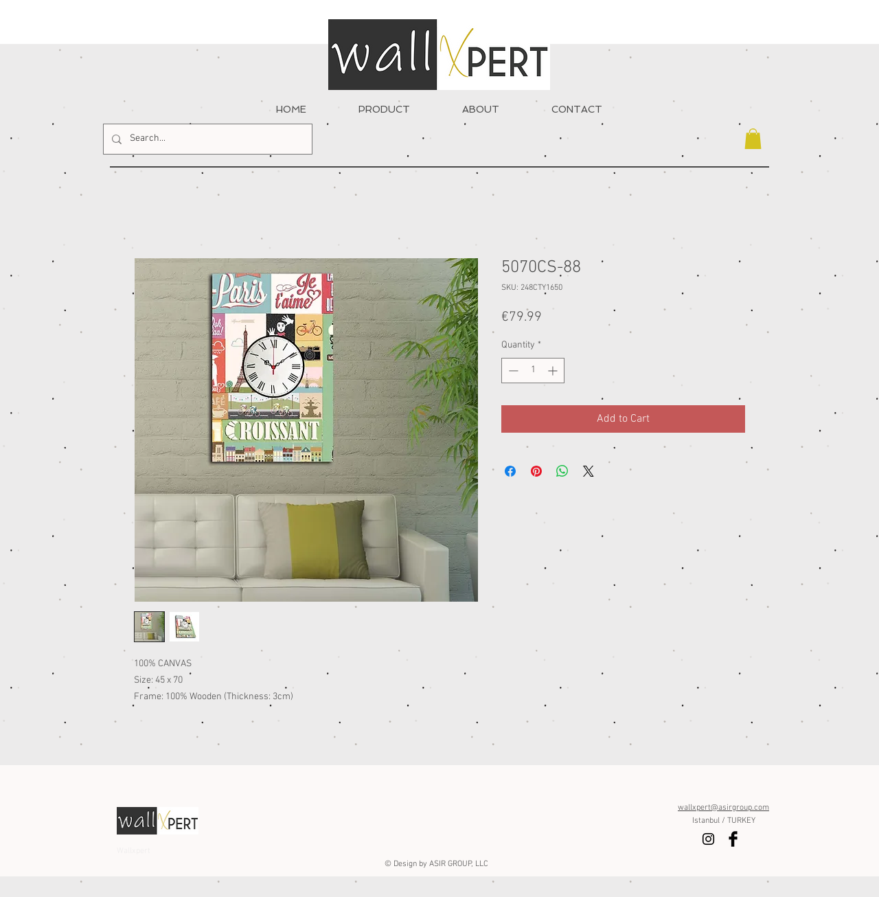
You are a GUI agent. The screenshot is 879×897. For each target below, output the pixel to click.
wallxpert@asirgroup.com (723, 808)
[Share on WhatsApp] (562, 471)
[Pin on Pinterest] (536, 471)
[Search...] (206, 139)
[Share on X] (588, 471)
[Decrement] (512, 371)
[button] (753, 138)
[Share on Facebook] (510, 471)
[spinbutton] (533, 371)
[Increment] (553, 371)
